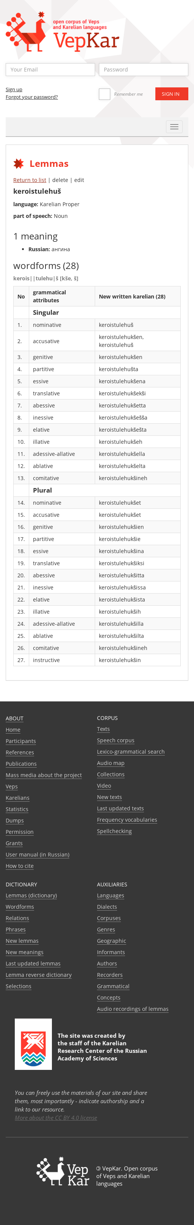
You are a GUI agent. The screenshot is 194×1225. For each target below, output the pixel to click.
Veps (12, 786)
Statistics (17, 809)
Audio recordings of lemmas (133, 1008)
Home (13, 729)
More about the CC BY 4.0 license (56, 1117)
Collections (111, 774)
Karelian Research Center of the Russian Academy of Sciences (102, 1050)
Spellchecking (114, 831)
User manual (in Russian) (37, 854)
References (20, 752)
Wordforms (20, 906)
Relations (17, 918)
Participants (21, 741)
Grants (14, 843)
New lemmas (22, 940)
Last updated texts (120, 808)
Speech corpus (116, 740)
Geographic (111, 940)
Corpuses (109, 918)
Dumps (15, 820)
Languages (110, 895)
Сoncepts (108, 997)
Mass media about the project (44, 775)
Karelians (18, 797)
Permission (20, 831)
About (14, 718)
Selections (18, 986)
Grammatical (113, 986)
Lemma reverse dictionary (39, 974)
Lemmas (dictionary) (31, 895)
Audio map (111, 762)
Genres (106, 929)
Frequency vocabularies (127, 819)
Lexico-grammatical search (131, 751)
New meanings (25, 952)
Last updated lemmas (33, 963)
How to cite (20, 865)
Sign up (14, 89)
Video (104, 785)
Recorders (110, 974)
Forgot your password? (32, 96)
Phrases (16, 929)
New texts (109, 797)
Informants (111, 952)
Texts (103, 728)
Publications (21, 763)
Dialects (107, 906)
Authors (107, 963)
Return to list (29, 179)
